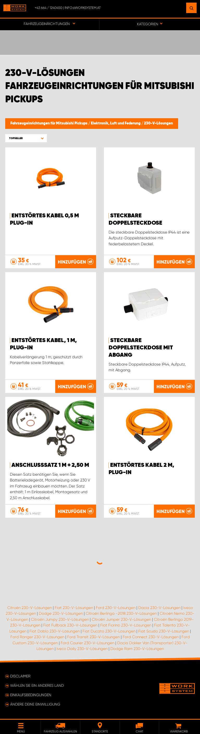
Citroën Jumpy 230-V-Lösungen (60, 619)
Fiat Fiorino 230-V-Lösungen (125, 625)
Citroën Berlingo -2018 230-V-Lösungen (121, 613)
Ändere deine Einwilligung (35, 704)
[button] (26, 138)
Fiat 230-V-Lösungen (74, 607)
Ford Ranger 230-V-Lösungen (37, 637)
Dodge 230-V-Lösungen (61, 613)
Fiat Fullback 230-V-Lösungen (70, 625)
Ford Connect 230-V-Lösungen (151, 637)
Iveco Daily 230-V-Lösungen (82, 648)
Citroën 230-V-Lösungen (29, 607)
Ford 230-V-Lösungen (115, 607)
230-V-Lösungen (158, 123)
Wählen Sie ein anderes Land (37, 685)
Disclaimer (20, 676)
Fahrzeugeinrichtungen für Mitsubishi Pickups (49, 123)
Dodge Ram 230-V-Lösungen (137, 648)
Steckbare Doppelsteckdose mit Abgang (141, 348)
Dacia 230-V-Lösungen (159, 607)
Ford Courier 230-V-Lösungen (87, 643)
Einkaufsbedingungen (30, 695)
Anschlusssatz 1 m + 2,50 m (50, 465)
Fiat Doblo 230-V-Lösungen (54, 631)
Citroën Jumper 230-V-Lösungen (121, 619)
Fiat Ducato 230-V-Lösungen (109, 631)
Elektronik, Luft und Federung (116, 123)
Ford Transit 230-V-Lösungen (93, 637)
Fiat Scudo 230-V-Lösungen (163, 631)
